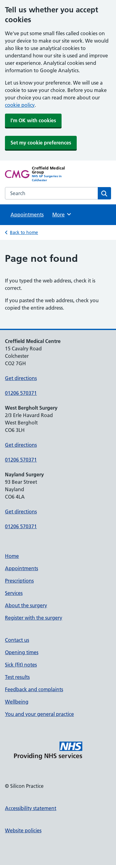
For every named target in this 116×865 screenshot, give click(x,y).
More (62, 214)
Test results (17, 677)
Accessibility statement (30, 808)
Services (14, 593)
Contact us (17, 640)
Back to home (24, 232)
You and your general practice (39, 714)
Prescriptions (19, 581)
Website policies (23, 830)
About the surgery (26, 605)
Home (12, 556)
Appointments (27, 214)
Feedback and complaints (34, 689)
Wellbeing (16, 702)
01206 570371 (21, 393)
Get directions (21, 378)
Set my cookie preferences (41, 143)
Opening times (21, 652)
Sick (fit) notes (21, 665)
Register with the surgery (33, 618)
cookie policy (20, 105)
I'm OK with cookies (33, 120)
